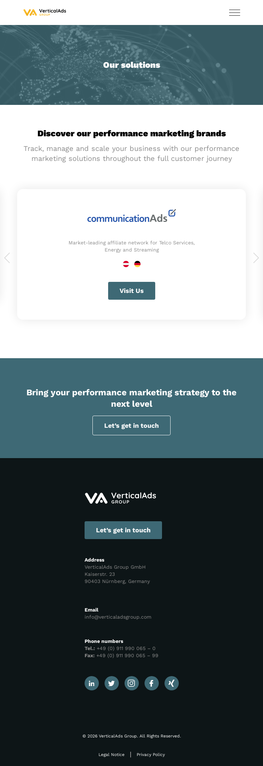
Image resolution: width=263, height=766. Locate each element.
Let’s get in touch (131, 425)
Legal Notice (111, 754)
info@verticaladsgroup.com (118, 617)
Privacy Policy (151, 754)
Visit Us (132, 290)
